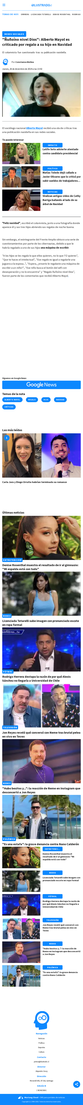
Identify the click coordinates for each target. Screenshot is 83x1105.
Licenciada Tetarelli (42, 14)
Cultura (41, 1052)
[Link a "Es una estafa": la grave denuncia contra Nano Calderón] (41, 817)
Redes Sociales (14, 34)
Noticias (52, 192)
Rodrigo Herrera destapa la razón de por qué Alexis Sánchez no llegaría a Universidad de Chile (36, 678)
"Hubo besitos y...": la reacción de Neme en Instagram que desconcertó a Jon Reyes (61, 951)
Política (52, 168)
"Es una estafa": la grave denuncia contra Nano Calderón (40, 844)
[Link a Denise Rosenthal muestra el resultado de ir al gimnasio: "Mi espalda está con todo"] (41, 538)
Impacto (52, 145)
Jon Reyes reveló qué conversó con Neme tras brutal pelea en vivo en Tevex (61, 927)
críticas (8, 407)
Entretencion (12, 560)
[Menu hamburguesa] (4, 5)
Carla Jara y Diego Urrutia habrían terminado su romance (34, 482)
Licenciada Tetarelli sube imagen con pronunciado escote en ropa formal (61, 879)
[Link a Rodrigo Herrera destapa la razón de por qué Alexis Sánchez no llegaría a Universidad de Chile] (41, 649)
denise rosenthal (63, 14)
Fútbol (8, 671)
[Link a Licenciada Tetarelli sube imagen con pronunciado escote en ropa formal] (41, 594)
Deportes (41, 1047)
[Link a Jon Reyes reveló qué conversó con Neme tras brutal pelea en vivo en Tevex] (41, 705)
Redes (7, 615)
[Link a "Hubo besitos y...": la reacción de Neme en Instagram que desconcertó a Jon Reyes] (41, 761)
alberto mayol (12, 399)
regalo (32, 399)
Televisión (10, 727)
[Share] (76, 1084)
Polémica (9, 839)
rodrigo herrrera (21, 14)
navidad (60, 399)
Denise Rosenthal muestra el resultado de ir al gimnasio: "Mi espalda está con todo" (58, 856)
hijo (46, 399)
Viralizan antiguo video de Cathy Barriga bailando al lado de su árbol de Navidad (61, 200)
